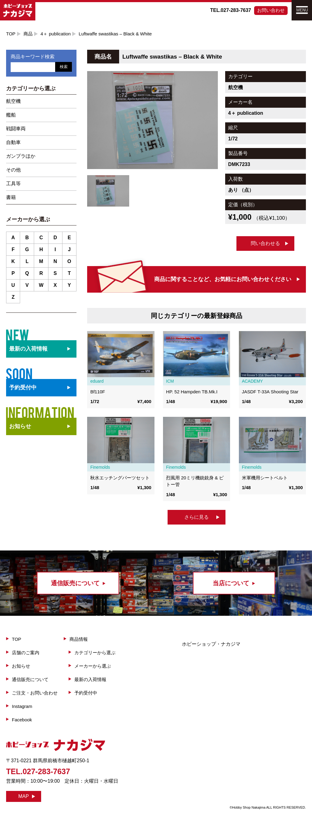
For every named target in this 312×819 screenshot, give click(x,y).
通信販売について (30, 679)
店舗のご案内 (25, 652)
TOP (11, 33)
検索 (64, 66)
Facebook (22, 719)
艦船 (11, 114)
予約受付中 (85, 692)
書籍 (11, 197)
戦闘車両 (16, 128)
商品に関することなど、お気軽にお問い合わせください (222, 279)
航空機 (13, 101)
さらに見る (196, 517)
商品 (28, 33)
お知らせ (20, 426)
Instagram (22, 706)
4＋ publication (56, 33)
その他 (13, 169)
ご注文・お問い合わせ (35, 692)
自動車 (13, 142)
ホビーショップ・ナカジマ (211, 644)
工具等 (13, 183)
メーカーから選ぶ (92, 666)
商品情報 (78, 639)
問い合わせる (265, 243)
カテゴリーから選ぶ (94, 652)
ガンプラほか (20, 156)
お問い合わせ (271, 10)
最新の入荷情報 (90, 679)
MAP (23, 796)
